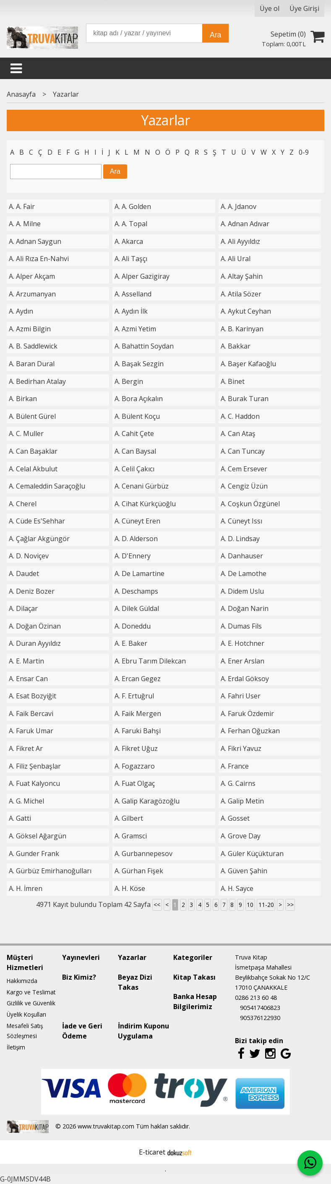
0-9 (304, 152)
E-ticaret (152, 1152)
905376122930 (260, 1018)
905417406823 (260, 1008)
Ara (215, 35)
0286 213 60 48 (256, 998)
